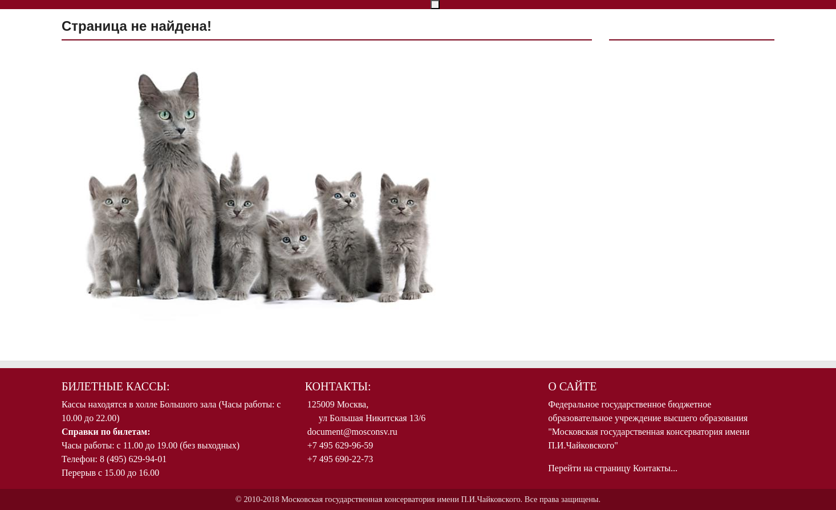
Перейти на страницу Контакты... (612, 468)
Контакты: (338, 386)
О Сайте (572, 386)
